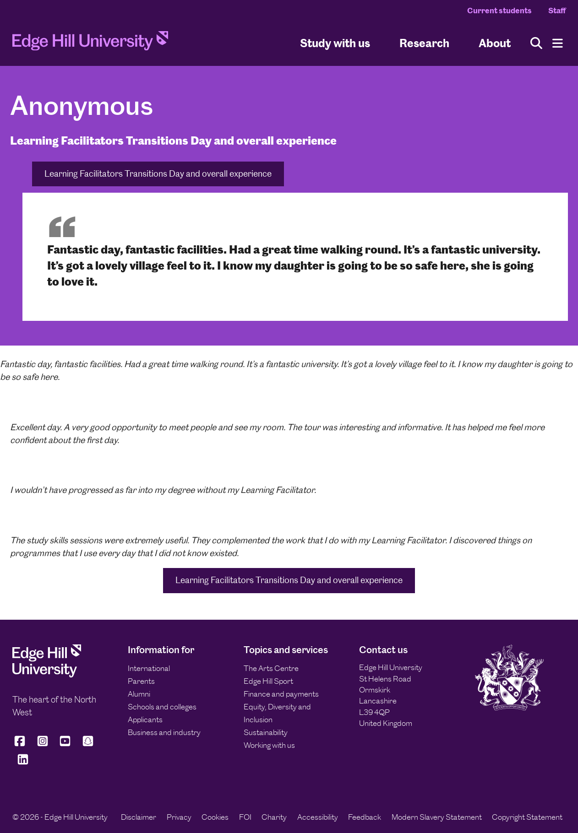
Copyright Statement (527, 817)
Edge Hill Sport (268, 681)
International (149, 668)
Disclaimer (138, 817)
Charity (274, 817)
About (495, 42)
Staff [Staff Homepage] (557, 10)
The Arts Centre (271, 668)
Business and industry (164, 732)
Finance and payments (281, 693)
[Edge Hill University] (46, 675)
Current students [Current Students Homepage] (499, 10)
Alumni (139, 693)
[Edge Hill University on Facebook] (21, 745)
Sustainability (266, 732)
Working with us (269, 745)
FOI (245, 817)
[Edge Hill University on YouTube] (65, 745)
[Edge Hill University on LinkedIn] (22, 763)
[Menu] (558, 43)
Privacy (179, 817)
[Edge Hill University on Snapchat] (87, 745)
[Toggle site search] (536, 43)
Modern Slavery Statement (437, 817)
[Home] (90, 43)
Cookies (215, 817)
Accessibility (317, 817)
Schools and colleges (162, 706)
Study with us (335, 42)
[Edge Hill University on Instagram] (42, 745)
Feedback (364, 817)
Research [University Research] (424, 42)
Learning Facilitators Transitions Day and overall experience (158, 173)
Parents (141, 681)
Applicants (145, 719)
